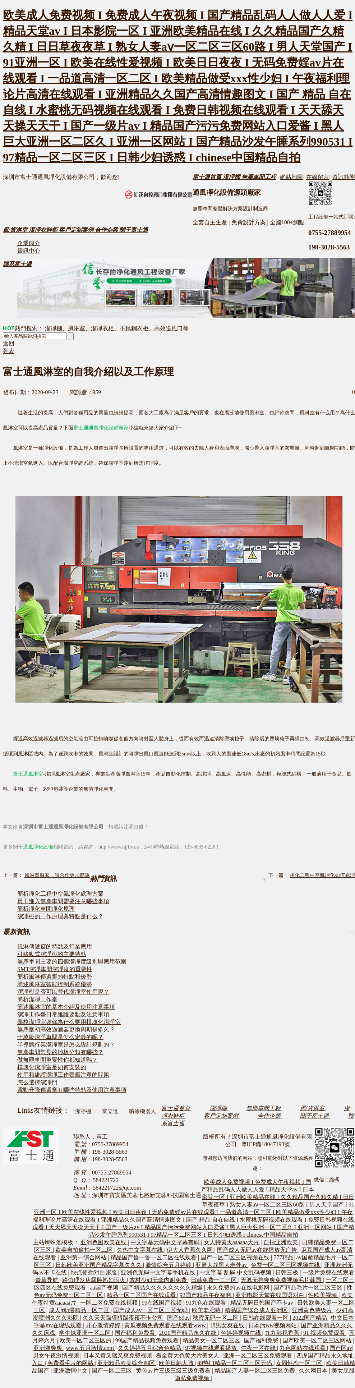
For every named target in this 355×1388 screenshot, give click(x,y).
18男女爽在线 (228, 1325)
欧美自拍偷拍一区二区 (84, 1250)
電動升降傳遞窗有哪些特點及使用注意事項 (71, 1090)
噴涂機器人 (142, 1111)
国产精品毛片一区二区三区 (308, 1287)
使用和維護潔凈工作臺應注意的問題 (63, 1075)
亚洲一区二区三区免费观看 (258, 1355)
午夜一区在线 (259, 1348)
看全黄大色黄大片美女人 (188, 1355)
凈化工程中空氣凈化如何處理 (322, 875)
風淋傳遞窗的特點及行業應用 (54, 946)
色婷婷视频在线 (241, 1333)
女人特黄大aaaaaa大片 (232, 1242)
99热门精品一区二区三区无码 (235, 1363)
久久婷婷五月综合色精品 (150, 1348)
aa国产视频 (105, 1287)
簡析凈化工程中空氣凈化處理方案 (60, 894)
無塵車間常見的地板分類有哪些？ (60, 1052)
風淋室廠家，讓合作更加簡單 (57, 875)
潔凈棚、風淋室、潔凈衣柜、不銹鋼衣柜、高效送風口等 (117, 328)
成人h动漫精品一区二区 (80, 1310)
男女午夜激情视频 (56, 1355)
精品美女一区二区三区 (212, 1340)
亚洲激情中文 (71, 1371)
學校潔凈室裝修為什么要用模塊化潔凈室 (69, 1022)
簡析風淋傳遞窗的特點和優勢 (54, 977)
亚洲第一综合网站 (84, 1257)
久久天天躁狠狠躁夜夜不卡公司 (124, 1318)
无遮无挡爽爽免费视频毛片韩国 (282, 1280)
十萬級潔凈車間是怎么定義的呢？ (60, 1037)
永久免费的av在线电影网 (239, 1287)
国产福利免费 (262, 1340)
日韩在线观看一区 (266, 1318)
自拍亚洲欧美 (281, 1242)
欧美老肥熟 (207, 1310)
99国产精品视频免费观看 (147, 1340)
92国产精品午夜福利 (206, 1295)
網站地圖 (291, 177)
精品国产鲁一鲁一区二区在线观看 (154, 1257)
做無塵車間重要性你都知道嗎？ (57, 1060)
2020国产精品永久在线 (188, 1333)
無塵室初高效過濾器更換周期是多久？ (66, 1029)
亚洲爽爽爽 (48, 1348)
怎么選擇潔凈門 (37, 1082)
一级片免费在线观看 (328, 1272)
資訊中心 (28, 251)
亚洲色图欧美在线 (104, 1242)
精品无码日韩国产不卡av (262, 1303)
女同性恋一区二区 (299, 1363)
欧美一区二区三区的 (86, 1340)
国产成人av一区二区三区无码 (151, 1310)
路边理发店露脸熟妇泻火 (94, 1280)
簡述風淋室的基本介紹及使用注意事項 (66, 1007)
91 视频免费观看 (324, 1333)
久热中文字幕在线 (140, 1250)
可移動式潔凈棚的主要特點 (51, 954)
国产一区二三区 (112, 1371)
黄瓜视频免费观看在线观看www (165, 1325)
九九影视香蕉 (283, 1333)
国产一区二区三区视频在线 (235, 1257)
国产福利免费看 (135, 1333)
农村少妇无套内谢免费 (158, 1280)
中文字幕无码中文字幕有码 (165, 1242)
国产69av (178, 1318)
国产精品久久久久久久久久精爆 (163, 1287)
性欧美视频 (323, 1295)
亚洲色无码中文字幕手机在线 (159, 1272)
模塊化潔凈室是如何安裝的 (51, 1067)
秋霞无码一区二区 (216, 1318)
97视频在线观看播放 (211, 1348)
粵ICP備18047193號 (265, 1144)
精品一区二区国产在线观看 (142, 1295)
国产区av (340, 1348)
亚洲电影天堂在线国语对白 (270, 1295)
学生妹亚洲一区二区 (85, 1333)
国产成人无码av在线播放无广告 (258, 1250)
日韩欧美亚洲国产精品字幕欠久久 (99, 1265)
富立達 (110, 1111)
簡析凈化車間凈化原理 (46, 909)
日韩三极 (287, 1272)
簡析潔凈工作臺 (37, 999)
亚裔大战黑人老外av (221, 1265)
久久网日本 (314, 1371)
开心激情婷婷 (104, 1325)
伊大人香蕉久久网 (190, 1250)
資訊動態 (343, 177)
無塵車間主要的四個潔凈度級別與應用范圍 (71, 962)
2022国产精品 (310, 1318)
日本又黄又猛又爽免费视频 (118, 1355)
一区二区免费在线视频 (109, 1303)
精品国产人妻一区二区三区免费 (255, 1371)
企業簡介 (28, 243)
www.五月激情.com (90, 1348)
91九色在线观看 (206, 1303)
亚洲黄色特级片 (312, 1310)
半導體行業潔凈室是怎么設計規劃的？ (66, 1045)
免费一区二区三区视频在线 (286, 1265)
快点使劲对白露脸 (94, 1272)
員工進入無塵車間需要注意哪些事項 (63, 901)
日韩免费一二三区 (214, 1280)
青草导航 (47, 1280)
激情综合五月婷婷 (169, 1265)
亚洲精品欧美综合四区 (126, 1363)
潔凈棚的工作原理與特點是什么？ (60, 916)
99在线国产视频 (162, 1303)
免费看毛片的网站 (71, 1363)
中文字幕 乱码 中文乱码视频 (236, 1272)
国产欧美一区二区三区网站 (317, 1340)
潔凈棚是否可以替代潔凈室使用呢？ (63, 992)
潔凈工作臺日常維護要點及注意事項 (63, 1014)
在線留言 (317, 177)
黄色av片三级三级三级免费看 (174, 1371)
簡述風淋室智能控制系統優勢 (54, 984)
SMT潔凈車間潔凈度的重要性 (54, 969)
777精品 (283, 1257)
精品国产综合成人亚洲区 (257, 1310)
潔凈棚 (83, 1111)
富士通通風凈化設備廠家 (101, 428)
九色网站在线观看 (303, 1348)
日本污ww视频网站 (273, 1325)
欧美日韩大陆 (177, 1363)
